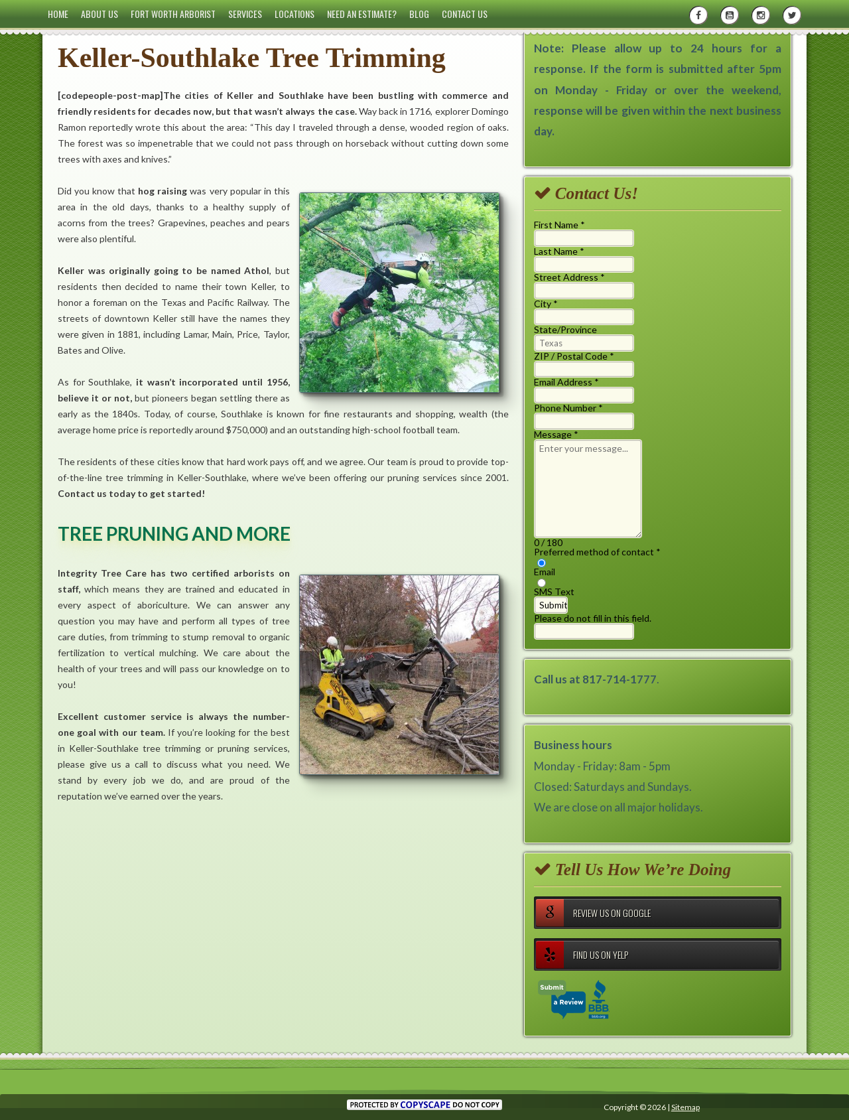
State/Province (565, 329)
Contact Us (465, 14)
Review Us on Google (593, 913)
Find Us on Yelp (582, 955)
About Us (99, 14)
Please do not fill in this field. (592, 626)
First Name (559, 224)
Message (556, 434)
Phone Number (568, 407)
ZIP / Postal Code (574, 356)
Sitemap (685, 1107)
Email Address (566, 381)
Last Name (559, 251)
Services (245, 14)
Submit (553, 605)
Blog (419, 14)
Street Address (569, 277)
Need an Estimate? (362, 14)
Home (58, 14)
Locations (294, 14)
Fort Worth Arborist (173, 14)
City (546, 303)
